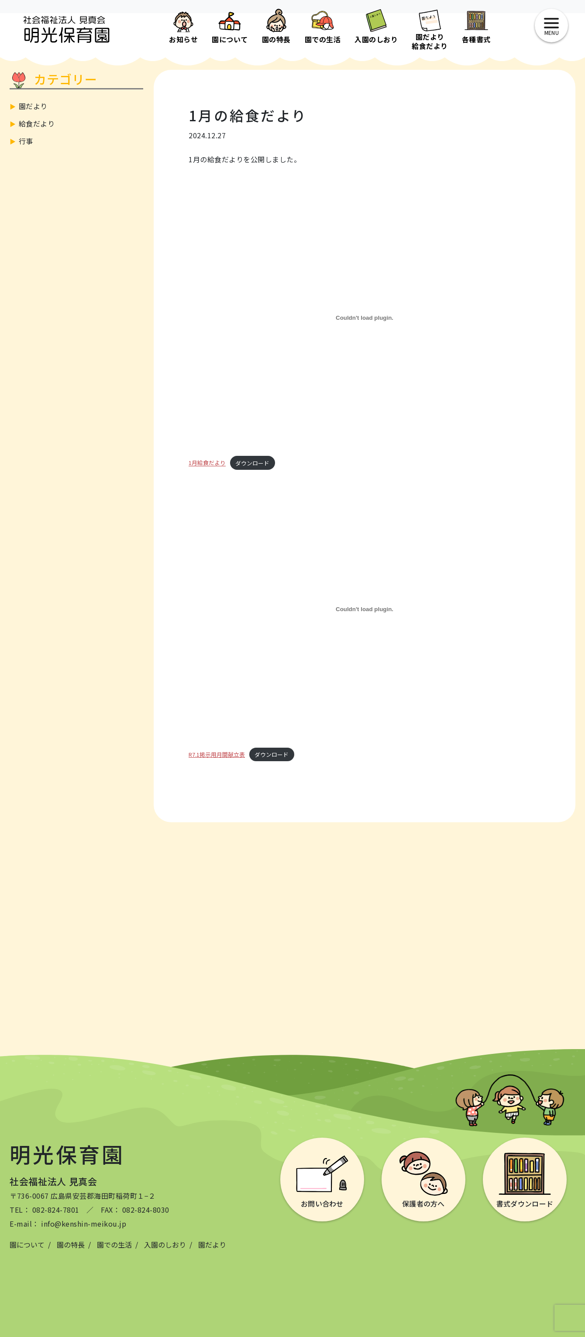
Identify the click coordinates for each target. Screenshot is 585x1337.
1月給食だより (207, 463)
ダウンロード (252, 463)
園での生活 (114, 1244)
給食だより (37, 123)
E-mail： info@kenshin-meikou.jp (68, 1223)
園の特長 (71, 1244)
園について (27, 1244)
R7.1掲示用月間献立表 (217, 754)
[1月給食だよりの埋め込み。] (364, 317)
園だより (33, 106)
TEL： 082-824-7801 (44, 1209)
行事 (26, 141)
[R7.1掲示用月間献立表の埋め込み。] (364, 609)
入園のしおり (165, 1244)
